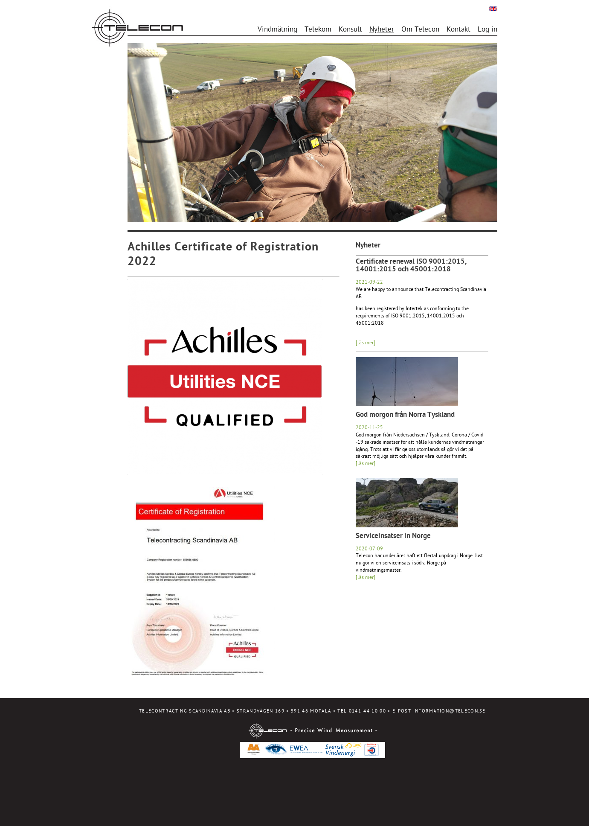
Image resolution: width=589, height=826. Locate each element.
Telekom (318, 30)
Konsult (350, 30)
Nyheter (381, 30)
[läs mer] (365, 343)
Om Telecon (420, 30)
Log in (487, 30)
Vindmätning (277, 30)
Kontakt (458, 30)
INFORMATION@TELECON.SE (449, 711)
